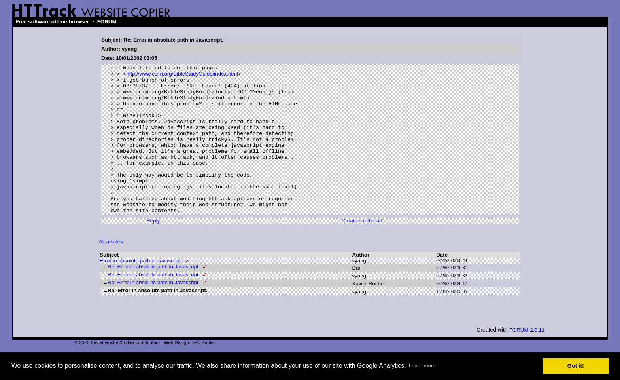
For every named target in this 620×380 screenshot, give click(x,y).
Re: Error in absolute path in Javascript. (154, 296)
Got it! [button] (575, 366)
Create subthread (362, 250)
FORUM (107, 22)
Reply (153, 250)
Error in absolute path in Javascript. (141, 290)
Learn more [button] (422, 366)
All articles (111, 271)
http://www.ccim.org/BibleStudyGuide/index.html (182, 76)
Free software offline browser (52, 22)
